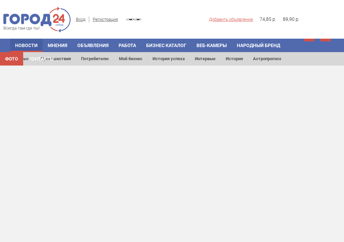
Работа (127, 45)
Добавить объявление (231, 19)
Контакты (41, 59)
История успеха (169, 58)
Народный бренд (258, 45)
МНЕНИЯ (57, 45)
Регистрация (105, 19)
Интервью (205, 58)
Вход (80, 19)
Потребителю (95, 58)
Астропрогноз (267, 58)
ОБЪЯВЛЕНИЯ (93, 45)
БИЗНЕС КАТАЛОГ (166, 45)
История (234, 58)
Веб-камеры (212, 45)
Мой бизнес (130, 58)
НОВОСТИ (26, 45)
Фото (11, 59)
